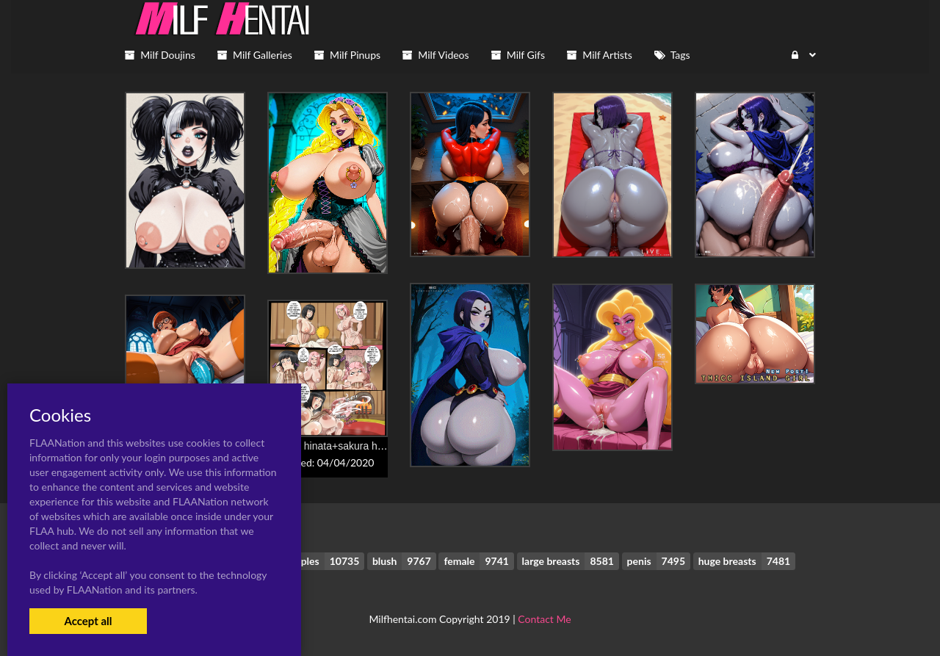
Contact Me (544, 619)
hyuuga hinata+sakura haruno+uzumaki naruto (373, 446)
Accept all (88, 620)
